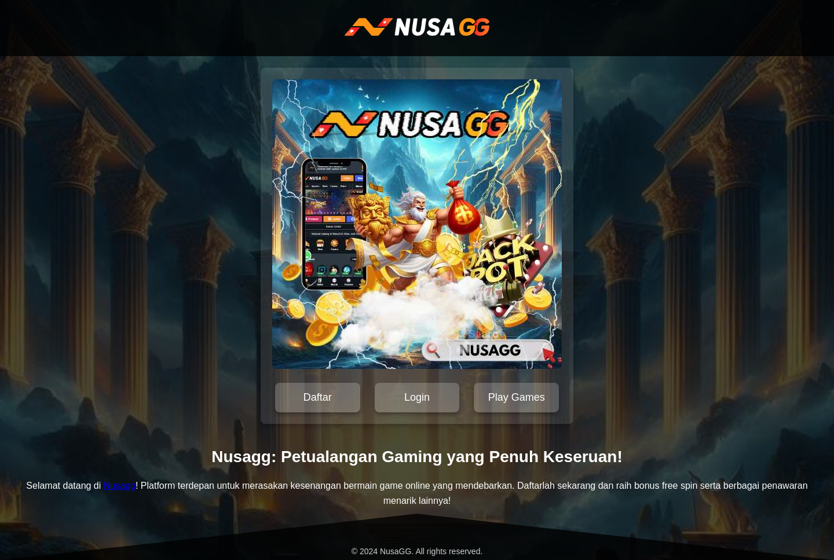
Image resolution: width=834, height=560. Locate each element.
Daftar (317, 397)
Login (417, 397)
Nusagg (120, 486)
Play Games (516, 397)
